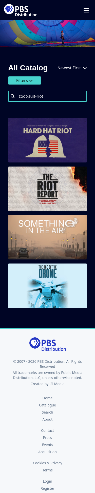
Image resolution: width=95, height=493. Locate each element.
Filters (24, 80)
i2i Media (57, 383)
